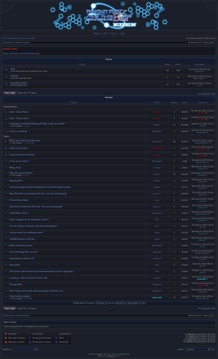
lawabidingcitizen (201, 143)
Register (96, 33)
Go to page (202, 94)
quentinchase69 (201, 253)
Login (122, 33)
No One (157, 112)
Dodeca (201, 208)
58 (29, 143)
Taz (198, 85)
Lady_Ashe (157, 297)
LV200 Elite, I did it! (19, 213)
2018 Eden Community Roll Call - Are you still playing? (36, 206)
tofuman (201, 285)
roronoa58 (201, 279)
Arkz (201, 126)
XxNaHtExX (157, 131)
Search (114, 33)
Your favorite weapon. (20, 296)
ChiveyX (157, 174)
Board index (8, 43)
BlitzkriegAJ (198, 78)
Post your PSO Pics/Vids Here (25, 140)
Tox (201, 247)
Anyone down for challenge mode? (26, 232)
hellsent (157, 168)
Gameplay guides (19, 83)
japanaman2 (157, 148)
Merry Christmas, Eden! (21, 245)
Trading (14, 76)
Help (13, 69)
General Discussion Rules (22, 155)
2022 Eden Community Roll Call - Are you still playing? (40, 193)
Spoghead (201, 132)
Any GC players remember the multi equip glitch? (34, 226)
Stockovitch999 (201, 214)
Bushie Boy (201, 298)
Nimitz (157, 239)
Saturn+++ (157, 194)
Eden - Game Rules (19, 112)
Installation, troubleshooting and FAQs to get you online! (37, 124)
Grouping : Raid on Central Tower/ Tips (28, 278)
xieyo (157, 200)
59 (32, 143)
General (18, 43)
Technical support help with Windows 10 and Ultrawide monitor (40, 187)
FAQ (105, 33)
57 (26, 143)
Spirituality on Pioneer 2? (22, 258)
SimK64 (201, 221)
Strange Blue (16, 284)
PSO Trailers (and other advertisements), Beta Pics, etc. (37, 291)
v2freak (201, 292)
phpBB (99, 354)
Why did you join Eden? (21, 173)
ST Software (110, 356)
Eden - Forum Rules (19, 118)
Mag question (16, 181)
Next (213, 94)
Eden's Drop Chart (18, 148)
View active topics (28, 38)
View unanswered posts (11, 38)
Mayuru (157, 125)
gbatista (198, 71)
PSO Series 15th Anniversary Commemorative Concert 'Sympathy (41, 271)
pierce (157, 233)
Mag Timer (16, 168)
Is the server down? (19, 161)
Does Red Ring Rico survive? (24, 252)
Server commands (18, 131)
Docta (201, 260)
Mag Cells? (15, 265)
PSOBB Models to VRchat (22, 239)
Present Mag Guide (19, 200)
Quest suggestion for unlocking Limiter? (29, 219)
